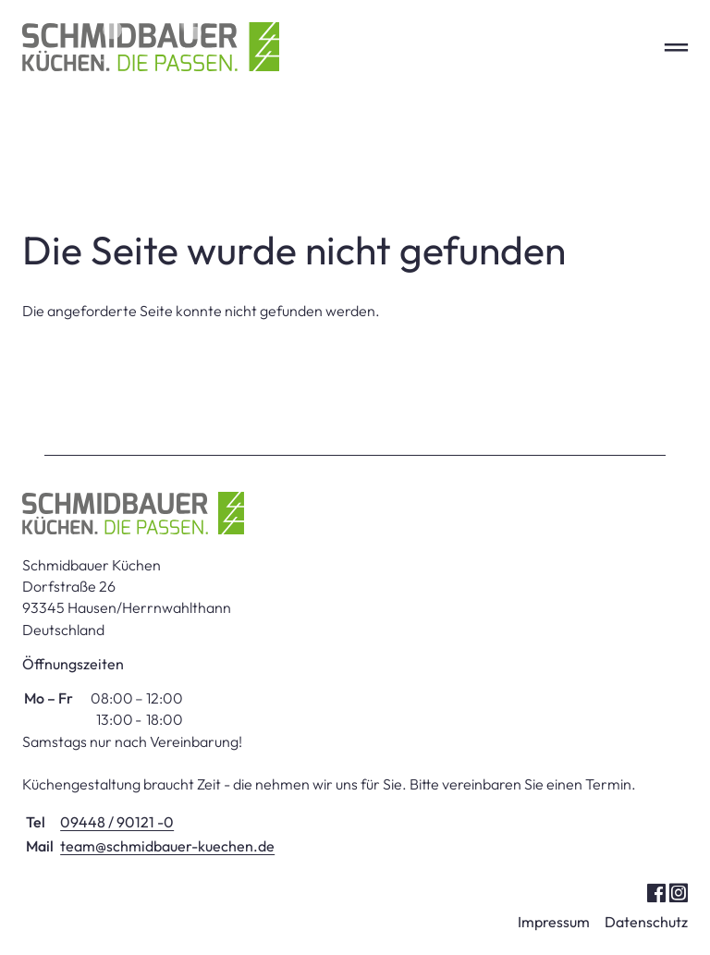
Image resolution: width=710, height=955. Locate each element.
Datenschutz (646, 921)
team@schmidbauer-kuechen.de (167, 846)
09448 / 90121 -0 (117, 822)
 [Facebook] (656, 891)
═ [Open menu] (676, 47)
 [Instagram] (678, 891)
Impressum (554, 921)
